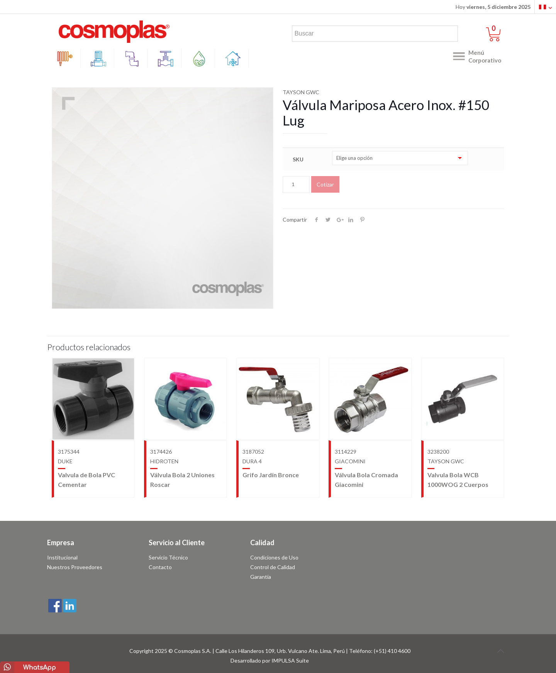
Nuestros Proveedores (74, 567)
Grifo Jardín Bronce (270, 474)
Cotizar (325, 184)
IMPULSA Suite (290, 660)
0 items (498, 28)
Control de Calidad (272, 567)
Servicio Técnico (168, 557)
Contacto (160, 567)
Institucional (62, 557)
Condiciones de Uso (274, 557)
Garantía (260, 576)
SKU (298, 159)
